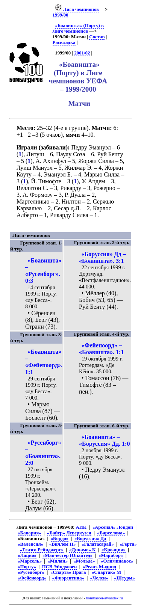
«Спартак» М (106, 572)
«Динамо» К (82, 549)
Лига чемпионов (77, 9)
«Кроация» (114, 549)
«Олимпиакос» (117, 561)
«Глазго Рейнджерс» (41, 549)
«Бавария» (29, 533)
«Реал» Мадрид (99, 566)
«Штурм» (124, 578)
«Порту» (27, 566)
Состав (97, 36)
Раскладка (64, 42)
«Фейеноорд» (32, 578)
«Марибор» (111, 555)
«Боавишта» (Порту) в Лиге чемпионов (78, 28)
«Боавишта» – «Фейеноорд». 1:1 (43, 362)
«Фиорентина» (68, 578)
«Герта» (128, 544)
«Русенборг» (31, 572)
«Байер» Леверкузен (69, 533)
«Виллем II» (62, 544)
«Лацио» (27, 555)
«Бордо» (59, 538)
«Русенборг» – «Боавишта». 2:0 (43, 452)
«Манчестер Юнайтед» (67, 555)
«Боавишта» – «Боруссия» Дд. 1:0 (104, 440)
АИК (81, 527)
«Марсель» (30, 561)
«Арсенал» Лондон (112, 527)
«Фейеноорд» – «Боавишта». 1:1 (101, 348)
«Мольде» (84, 561)
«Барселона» (111, 533)
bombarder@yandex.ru (104, 598)
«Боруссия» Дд (90, 538)
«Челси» (99, 578)
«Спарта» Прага (68, 572)
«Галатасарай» (98, 544)
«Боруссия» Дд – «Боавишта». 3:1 (102, 257)
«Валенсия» (30, 544)
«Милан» (58, 561)
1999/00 (60, 15)
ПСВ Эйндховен (59, 566)
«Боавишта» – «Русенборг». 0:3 (43, 270)
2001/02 (82, 53)
